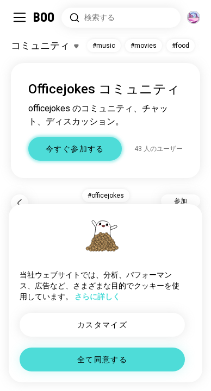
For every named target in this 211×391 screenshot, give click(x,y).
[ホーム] (44, 17)
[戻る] (19, 203)
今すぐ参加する (75, 148)
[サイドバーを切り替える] (19, 17)
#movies (144, 45)
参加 (180, 201)
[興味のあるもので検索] (121, 18)
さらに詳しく (97, 296)
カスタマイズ (102, 324)
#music (103, 45)
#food (180, 45)
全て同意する (102, 359)
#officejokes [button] (106, 195)
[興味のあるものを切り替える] (44, 45)
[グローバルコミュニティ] (193, 17)
